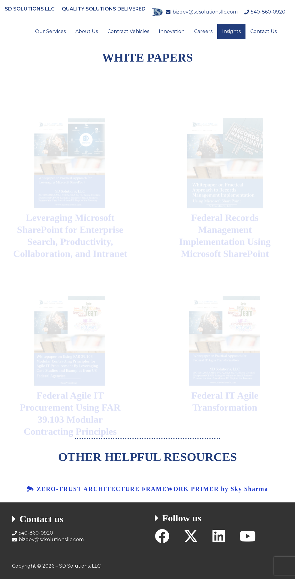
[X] (191, 536)
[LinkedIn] (218, 536)
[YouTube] (247, 536)
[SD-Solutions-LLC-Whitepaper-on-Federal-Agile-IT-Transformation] (225, 324)
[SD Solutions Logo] (157, 12)
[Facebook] (162, 536)
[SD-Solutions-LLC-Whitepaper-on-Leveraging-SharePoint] (70, 143)
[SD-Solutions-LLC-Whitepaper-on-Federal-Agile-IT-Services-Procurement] (70, 324)
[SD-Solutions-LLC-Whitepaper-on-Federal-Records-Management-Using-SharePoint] (225, 143)
